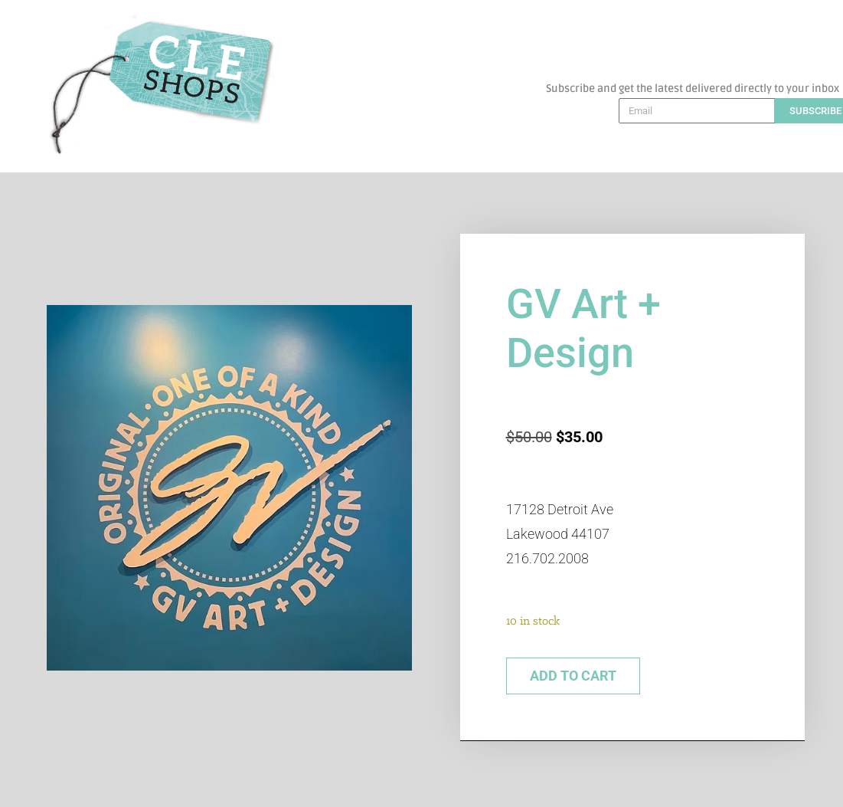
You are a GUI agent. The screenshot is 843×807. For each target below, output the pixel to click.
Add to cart (573, 676)
